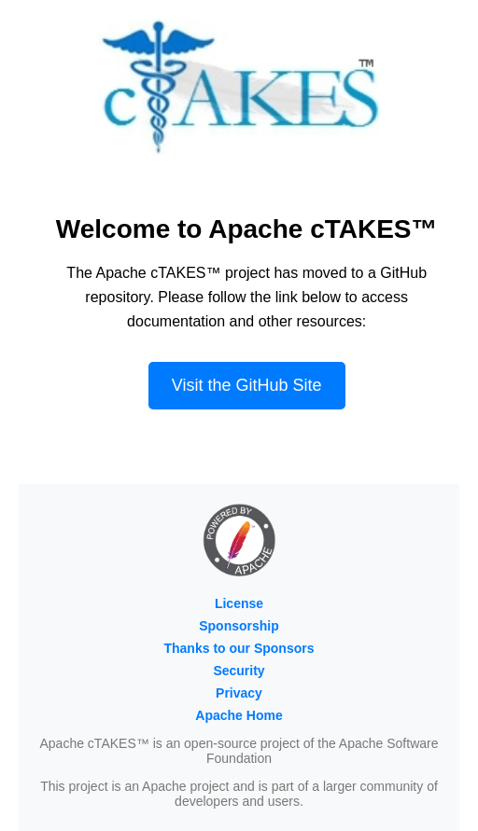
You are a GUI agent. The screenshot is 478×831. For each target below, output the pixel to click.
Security (238, 670)
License (239, 603)
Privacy (239, 693)
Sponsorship (239, 625)
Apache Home (238, 715)
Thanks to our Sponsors (238, 648)
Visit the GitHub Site (247, 385)
